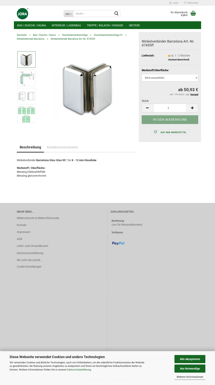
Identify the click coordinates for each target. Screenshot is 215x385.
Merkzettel (191, 3)
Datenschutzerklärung (79, 369)
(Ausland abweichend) (178, 59)
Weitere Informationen (190, 376)
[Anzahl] (170, 108)
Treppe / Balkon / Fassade (105, 25)
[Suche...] (68, 13)
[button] (147, 108)
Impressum (23, 232)
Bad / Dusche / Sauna (31, 25)
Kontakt (21, 225)
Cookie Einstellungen (29, 266)
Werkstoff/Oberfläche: (155, 70)
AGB (19, 238)
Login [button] (173, 3)
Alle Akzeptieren (190, 359)
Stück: (145, 100)
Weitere (134, 25)
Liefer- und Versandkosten (32, 245)
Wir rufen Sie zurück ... (30, 260)
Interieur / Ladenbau (66, 25)
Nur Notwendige (190, 368)
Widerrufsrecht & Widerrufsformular (38, 218)
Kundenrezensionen (62, 147)
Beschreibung (30, 147)
